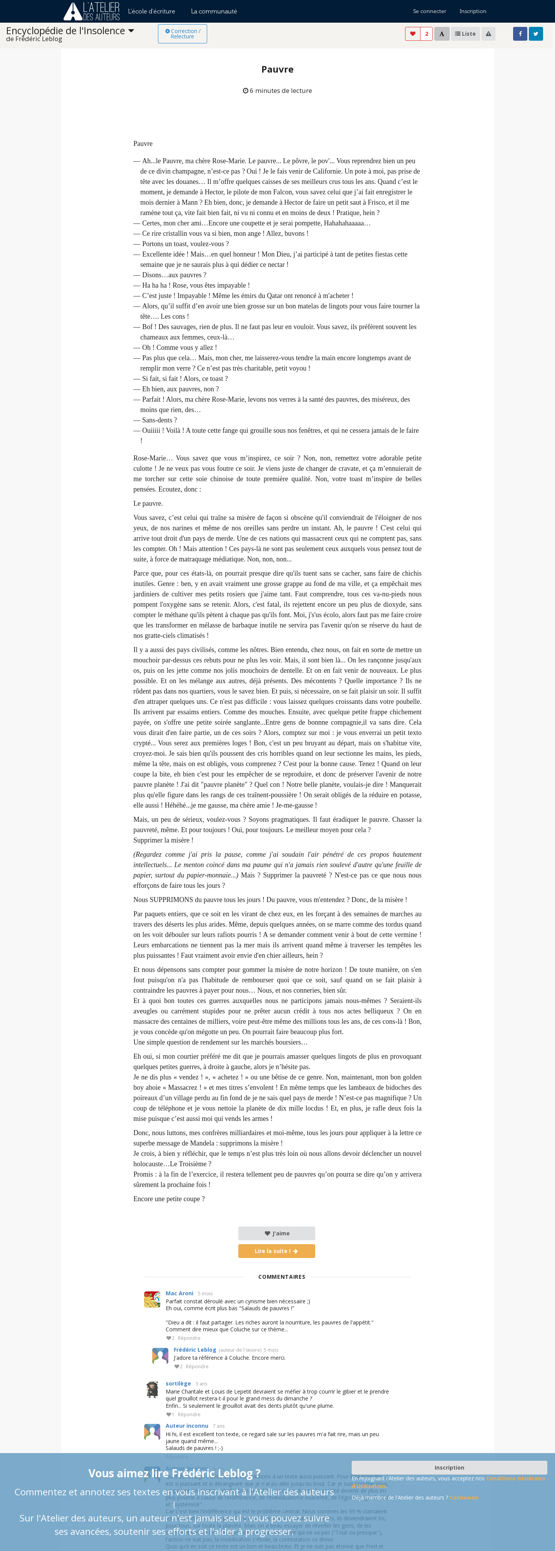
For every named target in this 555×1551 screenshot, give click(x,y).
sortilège (178, 1383)
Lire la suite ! (277, 1251)
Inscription (473, 11)
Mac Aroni (179, 1293)
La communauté (214, 11)
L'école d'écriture (151, 11)
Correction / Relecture (182, 33)
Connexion (464, 1497)
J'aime (277, 1233)
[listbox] (82, 34)
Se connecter (429, 11)
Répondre (189, 1338)
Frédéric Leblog (195, 1349)
